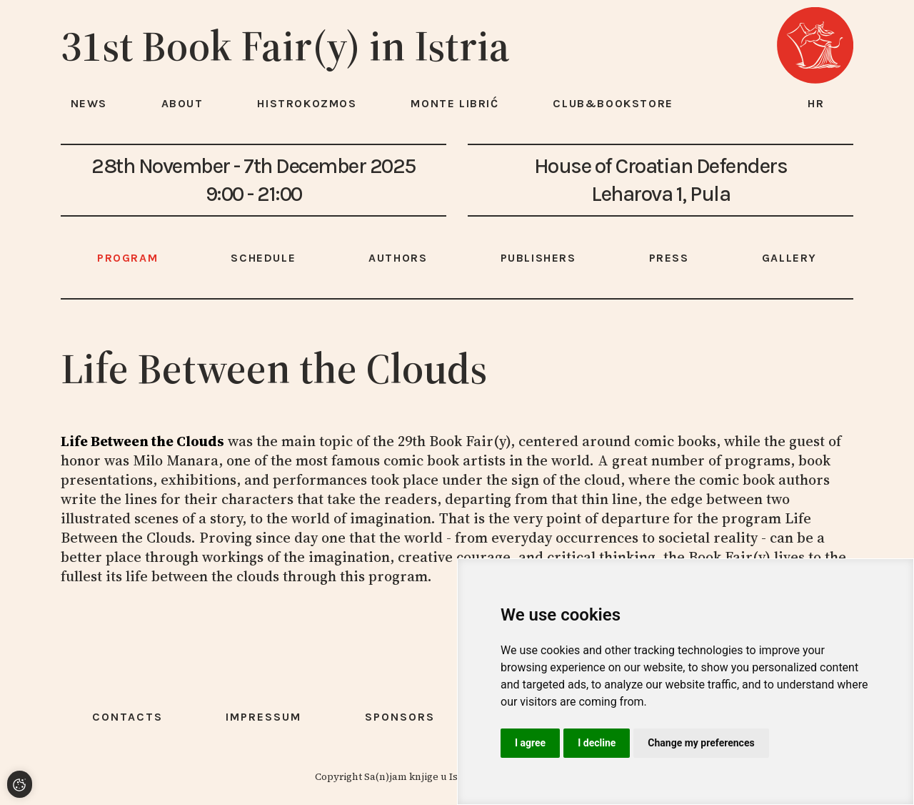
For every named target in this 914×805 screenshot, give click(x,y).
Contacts (127, 716)
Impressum (263, 716)
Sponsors (400, 716)
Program (127, 258)
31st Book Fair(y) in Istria (285, 45)
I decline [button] (597, 743)
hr (816, 103)
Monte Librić (454, 103)
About (182, 103)
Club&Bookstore (613, 103)
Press (669, 258)
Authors (397, 258)
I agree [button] (530, 743)
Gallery (789, 258)
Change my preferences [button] (701, 743)
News (89, 103)
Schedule (263, 258)
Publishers (538, 258)
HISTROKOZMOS (306, 103)
